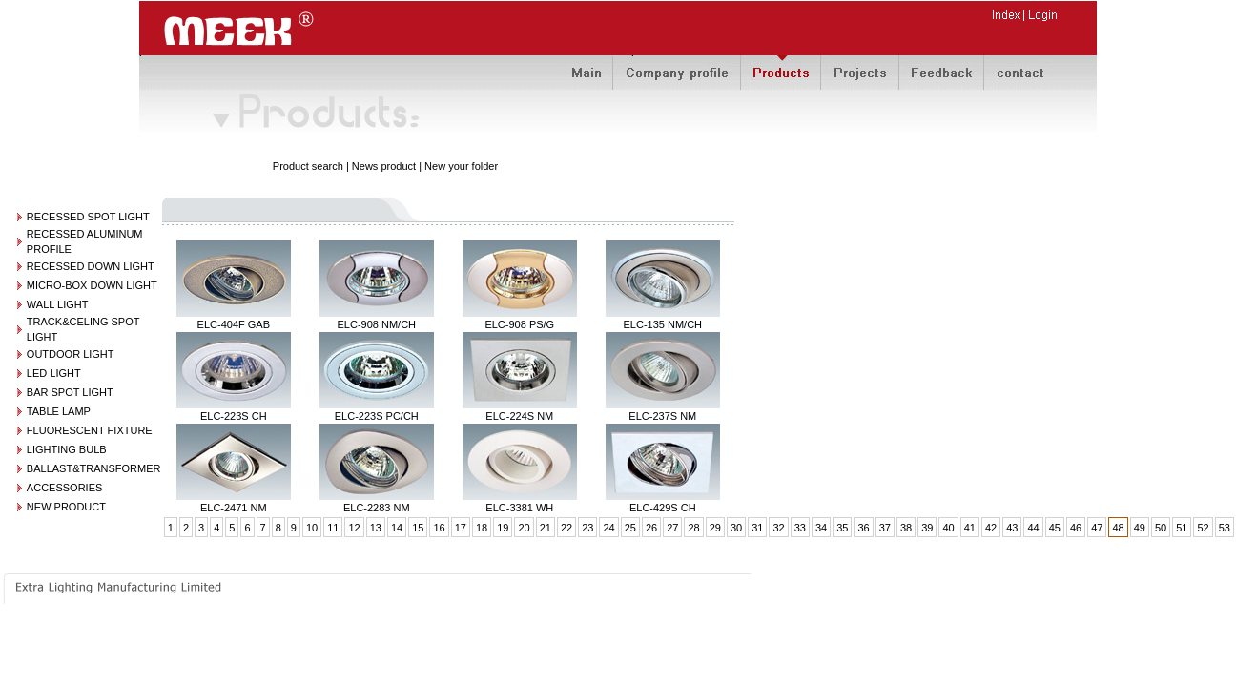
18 (481, 527)
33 (800, 527)
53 (1224, 527)
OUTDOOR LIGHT (70, 354)
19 (502, 527)
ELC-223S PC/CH (377, 416)
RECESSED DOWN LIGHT (90, 266)
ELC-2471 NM (233, 507)
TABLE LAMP (59, 411)
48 (1117, 527)
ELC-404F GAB (233, 324)
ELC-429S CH (662, 507)
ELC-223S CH (233, 416)
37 (885, 527)
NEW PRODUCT (66, 506)
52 (1202, 527)
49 (1139, 527)
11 (333, 527)
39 (927, 527)
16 (438, 527)
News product (384, 166)
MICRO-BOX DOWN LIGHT (92, 285)
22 (566, 527)
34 (821, 527)
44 (1033, 527)
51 (1181, 527)
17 (460, 527)
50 (1160, 527)
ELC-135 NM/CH (663, 324)
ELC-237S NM (662, 416)
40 (948, 527)
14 (396, 527)
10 (312, 527)
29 (715, 527)
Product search (308, 166)
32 (778, 527)
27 (672, 527)
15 (417, 527)
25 (630, 527)
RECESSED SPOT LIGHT (88, 216)
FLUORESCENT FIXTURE (90, 430)
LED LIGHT (54, 373)
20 (523, 527)
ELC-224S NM (519, 416)
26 (651, 527)
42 (991, 527)
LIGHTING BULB (67, 449)
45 (1055, 527)
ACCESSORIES (64, 487)
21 (545, 527)
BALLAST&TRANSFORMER (94, 468)
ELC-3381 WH (519, 507)
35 (842, 527)
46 (1076, 527)
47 (1096, 527)
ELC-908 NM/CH (377, 324)
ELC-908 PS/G (519, 324)
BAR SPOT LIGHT (70, 392)
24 (608, 527)
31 (757, 527)
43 (1012, 527)
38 (906, 527)
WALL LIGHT (58, 304)
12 (354, 527)
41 (970, 527)
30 (736, 527)
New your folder (461, 166)
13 (375, 527)
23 (587, 527)
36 (863, 527)
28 (693, 527)
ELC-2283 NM (376, 507)
